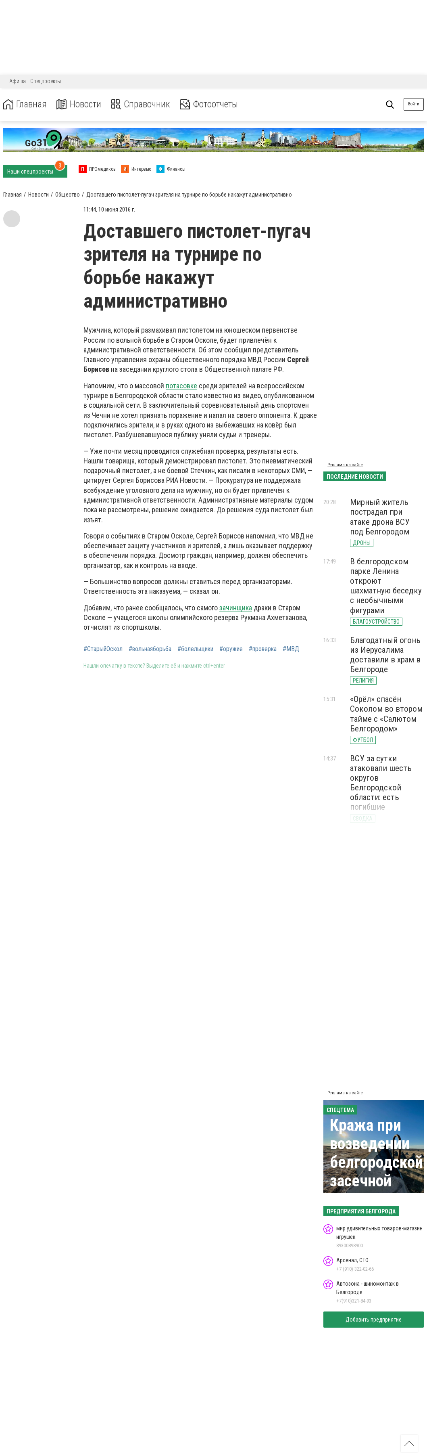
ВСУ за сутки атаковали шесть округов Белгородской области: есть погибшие (381, 783)
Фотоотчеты (213, 104)
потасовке (181, 385)
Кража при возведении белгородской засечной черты (376, 1162)
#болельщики (195, 649)
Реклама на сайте (345, 464)
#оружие (231, 649)
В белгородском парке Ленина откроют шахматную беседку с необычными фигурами (386, 586)
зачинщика (235, 607)
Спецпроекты (45, 81)
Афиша (17, 81)
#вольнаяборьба (150, 649)
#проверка (263, 649)
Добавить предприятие (374, 1319)
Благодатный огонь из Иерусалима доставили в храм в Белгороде (385, 654)
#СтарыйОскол (103, 649)
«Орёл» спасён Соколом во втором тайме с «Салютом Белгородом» (386, 713)
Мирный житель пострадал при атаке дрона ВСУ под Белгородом (380, 516)
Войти (413, 104)
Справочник (142, 104)
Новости (80, 104)
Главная (25, 104)
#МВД (291, 649)
